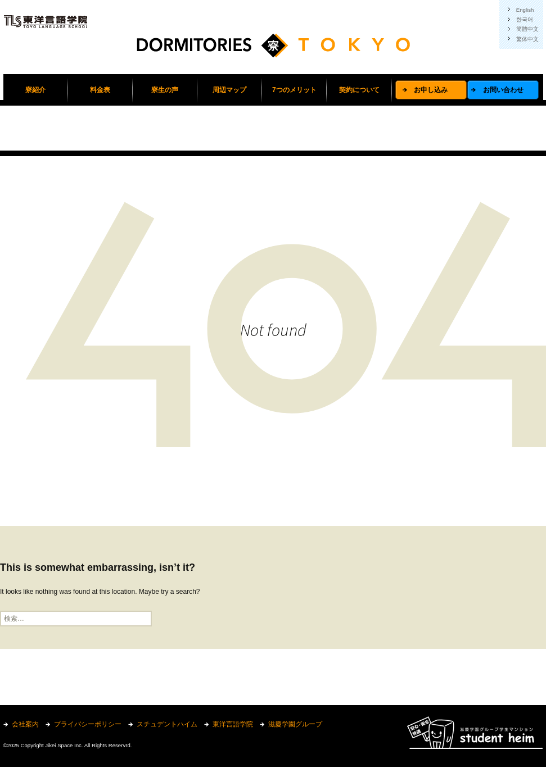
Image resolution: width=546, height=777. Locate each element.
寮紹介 (35, 90)
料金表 (100, 90)
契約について (359, 90)
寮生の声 (164, 90)
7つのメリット (294, 90)
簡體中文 (527, 29)
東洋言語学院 (233, 724)
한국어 (524, 19)
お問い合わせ (503, 90)
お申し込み (431, 90)
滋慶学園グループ (295, 724)
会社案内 (25, 724)
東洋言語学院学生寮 (273, 50)
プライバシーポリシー (87, 724)
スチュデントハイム (167, 724)
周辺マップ (229, 90)
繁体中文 (527, 39)
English (525, 10)
